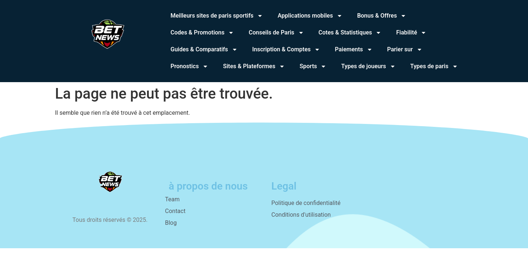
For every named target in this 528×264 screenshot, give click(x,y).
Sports (313, 66)
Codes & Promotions (202, 32)
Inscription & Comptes (286, 49)
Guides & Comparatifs (204, 49)
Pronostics (189, 66)
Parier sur (404, 49)
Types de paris (434, 66)
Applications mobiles (310, 15)
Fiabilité (411, 32)
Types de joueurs (368, 66)
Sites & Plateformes (254, 66)
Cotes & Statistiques (350, 32)
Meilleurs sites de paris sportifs (216, 15)
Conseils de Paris (276, 32)
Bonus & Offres (382, 15)
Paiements (354, 49)
